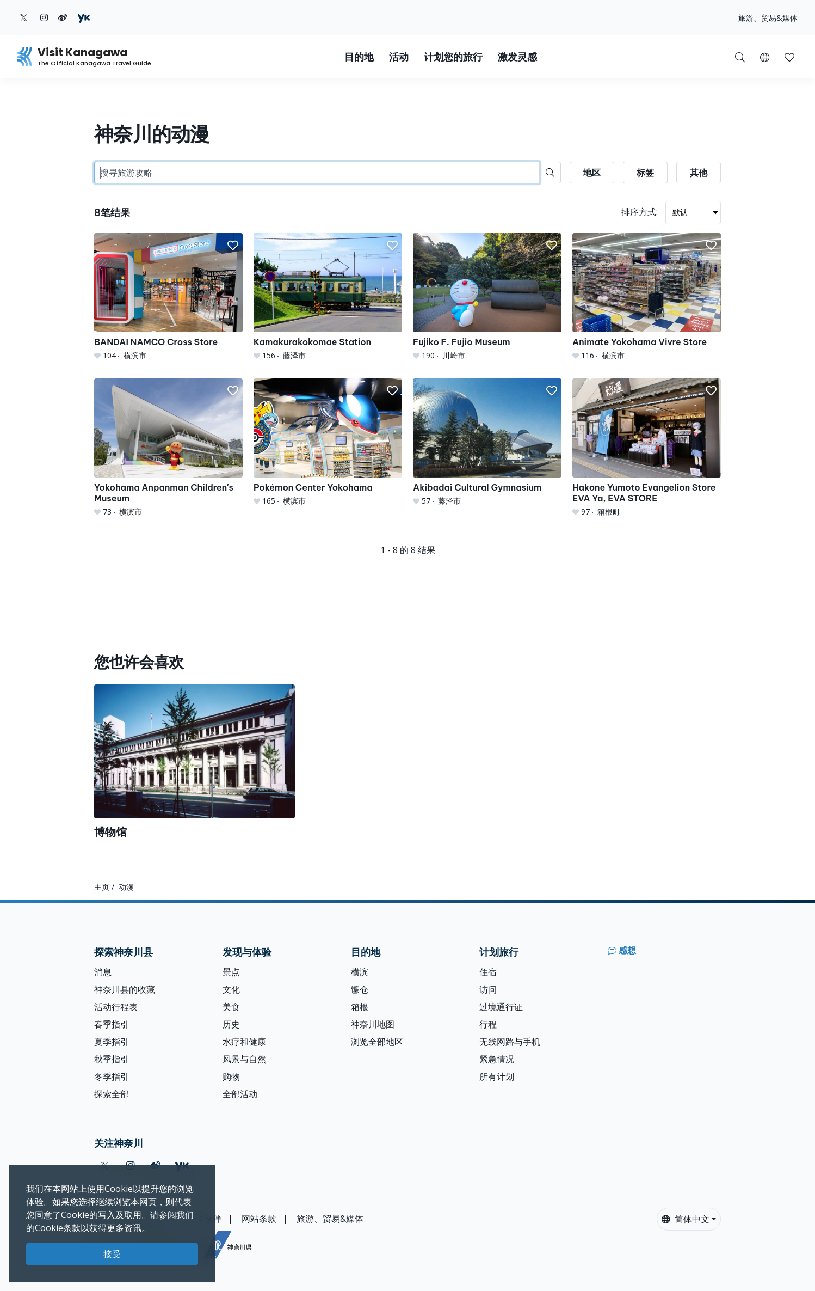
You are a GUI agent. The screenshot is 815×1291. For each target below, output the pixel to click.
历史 (231, 1024)
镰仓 (359, 989)
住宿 (488, 972)
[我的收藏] (789, 56)
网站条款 (259, 1219)
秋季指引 (111, 1059)
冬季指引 (111, 1076)
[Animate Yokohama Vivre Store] (646, 297)
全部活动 (240, 1094)
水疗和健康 (244, 1042)
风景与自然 (244, 1059)
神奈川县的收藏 (124, 989)
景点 (231, 972)
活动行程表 (116, 1007)
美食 (231, 1007)
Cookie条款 (58, 1228)
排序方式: (639, 212)
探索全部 (111, 1094)
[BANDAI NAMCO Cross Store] (168, 297)
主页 (101, 887)
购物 (231, 1076)
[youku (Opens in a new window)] (84, 17)
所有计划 (496, 1076)
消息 (103, 972)
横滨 (359, 972)
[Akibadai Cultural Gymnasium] (487, 442)
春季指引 (111, 1024)
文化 (231, 989)
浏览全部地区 (377, 1042)
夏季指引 (111, 1042)
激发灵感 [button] (517, 57)
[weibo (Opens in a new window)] (62, 17)
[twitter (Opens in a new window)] (23, 17)
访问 (488, 989)
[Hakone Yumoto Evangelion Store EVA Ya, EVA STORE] (646, 447)
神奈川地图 (372, 1024)
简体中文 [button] (685, 1219)
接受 (112, 1254)
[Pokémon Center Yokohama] (328, 442)
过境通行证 (501, 1007)
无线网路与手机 (509, 1042)
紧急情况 (496, 1059)
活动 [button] (399, 57)
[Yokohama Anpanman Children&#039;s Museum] (168, 447)
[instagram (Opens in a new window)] (44, 17)
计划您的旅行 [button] (453, 57)
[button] (764, 56)
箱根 (359, 1007)
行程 (488, 1024)
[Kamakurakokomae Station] (328, 297)
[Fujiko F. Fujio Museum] (487, 297)
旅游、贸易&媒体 (768, 18)
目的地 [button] (359, 57)
